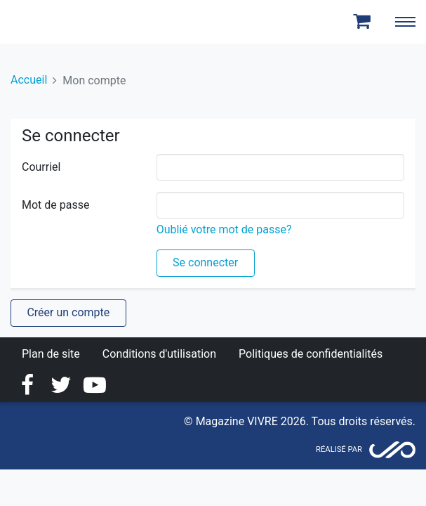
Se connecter (205, 262)
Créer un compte (68, 312)
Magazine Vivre (61, 22)
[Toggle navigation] (405, 21)
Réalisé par (339, 449)
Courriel (41, 167)
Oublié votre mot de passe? (224, 229)
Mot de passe (55, 205)
